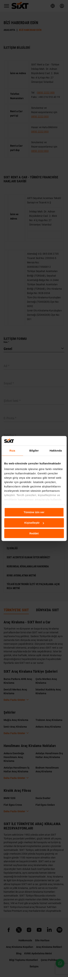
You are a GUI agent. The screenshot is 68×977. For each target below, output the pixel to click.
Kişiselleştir (34, 522)
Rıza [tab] (12, 450)
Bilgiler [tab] (34, 450)
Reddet (34, 533)
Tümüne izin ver (34, 512)
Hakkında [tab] (56, 450)
